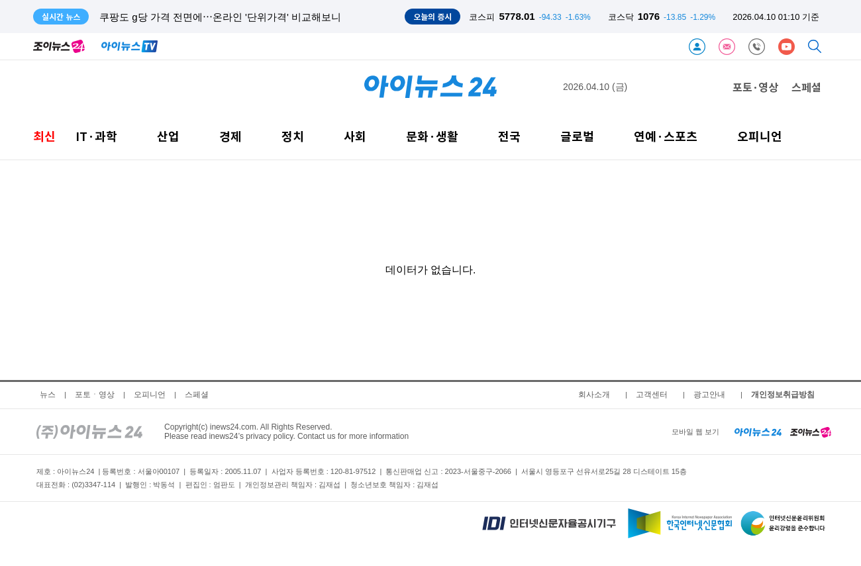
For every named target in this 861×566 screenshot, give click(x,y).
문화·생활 (432, 136)
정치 (292, 136)
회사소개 (594, 394)
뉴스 (48, 394)
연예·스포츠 (665, 136)
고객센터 (652, 394)
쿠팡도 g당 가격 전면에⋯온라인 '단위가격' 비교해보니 (220, 17)
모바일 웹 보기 (695, 432)
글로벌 (577, 136)
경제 (230, 136)
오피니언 (759, 136)
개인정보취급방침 (783, 394)
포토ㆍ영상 (95, 394)
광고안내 (709, 394)
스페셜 (806, 87)
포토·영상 (755, 87)
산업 (168, 136)
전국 (509, 136)
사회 (355, 136)
